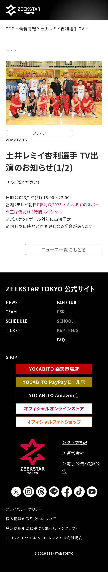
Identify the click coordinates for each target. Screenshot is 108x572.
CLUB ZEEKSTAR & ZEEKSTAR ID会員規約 (44, 539)
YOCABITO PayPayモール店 (54, 383)
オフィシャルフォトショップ (54, 423)
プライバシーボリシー (24, 510)
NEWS (12, 304)
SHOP (11, 359)
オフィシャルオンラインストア (54, 410)
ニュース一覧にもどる (63, 251)
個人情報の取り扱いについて (31, 520)
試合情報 (75, 49)
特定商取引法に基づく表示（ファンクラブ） (42, 529)
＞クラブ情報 (74, 444)
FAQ (61, 341)
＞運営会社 (73, 454)
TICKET (13, 332)
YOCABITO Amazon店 (54, 396)
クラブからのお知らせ (46, 49)
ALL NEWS (17, 49)
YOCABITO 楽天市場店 (54, 370)
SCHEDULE (16, 322)
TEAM (11, 313)
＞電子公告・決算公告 (81, 469)
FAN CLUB (66, 304)
